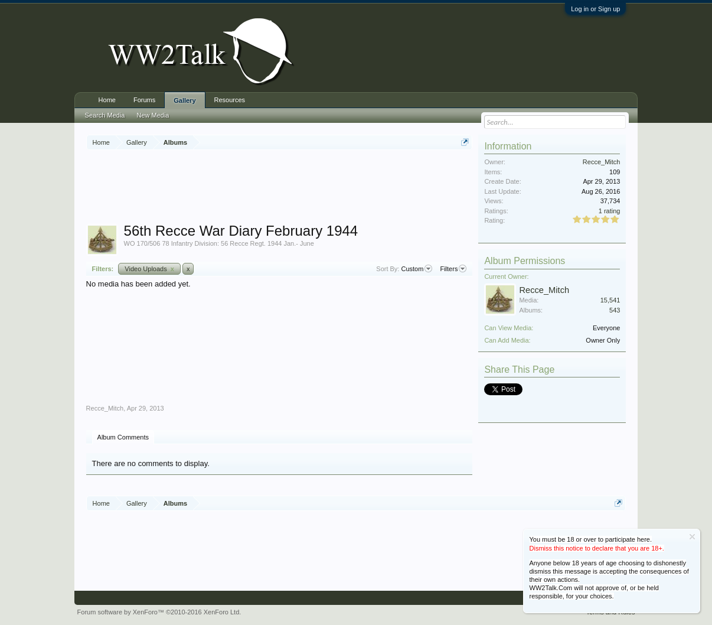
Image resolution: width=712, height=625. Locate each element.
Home (107, 99)
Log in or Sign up (595, 8)
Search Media (105, 115)
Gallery (184, 100)
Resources (230, 99)
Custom (416, 269)
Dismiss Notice (692, 536)
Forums (144, 99)
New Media (152, 115)
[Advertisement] (301, 188)
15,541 (610, 300)
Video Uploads (149, 268)
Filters (453, 269)
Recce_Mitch (105, 408)
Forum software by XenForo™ (159, 612)
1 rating (609, 210)
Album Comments (123, 437)
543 (614, 310)
